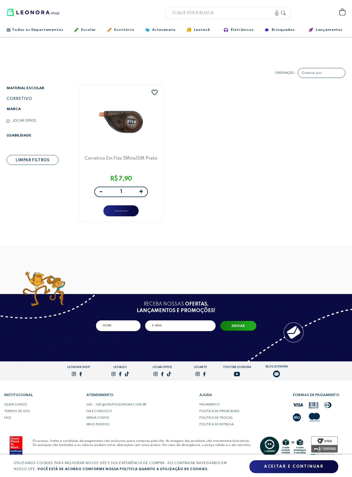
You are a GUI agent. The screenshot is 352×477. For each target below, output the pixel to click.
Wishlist (324, 12)
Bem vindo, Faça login (306, 12)
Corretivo (19, 99)
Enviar (238, 332)
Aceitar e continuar (293, 467)
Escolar (85, 30)
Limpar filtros (32, 160)
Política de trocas (216, 423)
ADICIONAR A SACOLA (121, 213)
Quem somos (15, 410)
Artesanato (160, 30)
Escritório (120, 30)
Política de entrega (216, 430)
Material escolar (25, 88)
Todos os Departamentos (35, 30)
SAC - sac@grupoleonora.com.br (116, 410)
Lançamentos (326, 30)
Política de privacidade (219, 417)
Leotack (198, 30)
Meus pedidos (97, 430)
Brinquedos (280, 30)
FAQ (7, 423)
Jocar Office (24, 120)
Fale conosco (99, 417)
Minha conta (97, 423)
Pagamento (209, 410)
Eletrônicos (239, 30)
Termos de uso (17, 417)
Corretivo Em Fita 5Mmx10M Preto (121, 160)
